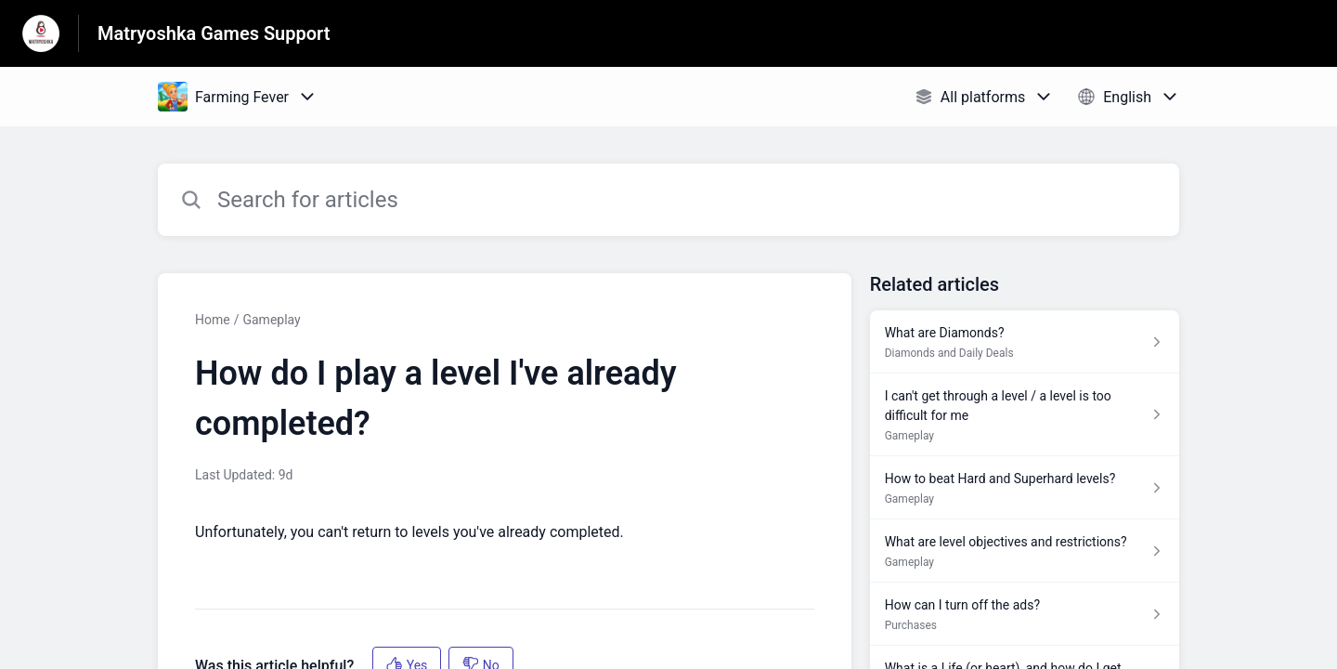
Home (212, 319)
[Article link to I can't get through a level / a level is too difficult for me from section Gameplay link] (1024, 415)
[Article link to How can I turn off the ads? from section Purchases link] (1024, 614)
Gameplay (271, 319)
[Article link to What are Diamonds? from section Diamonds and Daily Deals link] (1024, 342)
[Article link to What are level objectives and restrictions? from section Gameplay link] (1024, 551)
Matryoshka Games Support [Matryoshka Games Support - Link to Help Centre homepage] (214, 33)
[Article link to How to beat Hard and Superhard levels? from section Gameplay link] (1024, 487)
